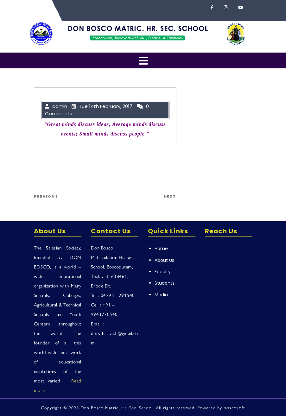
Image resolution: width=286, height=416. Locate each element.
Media (161, 295)
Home (161, 248)
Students (165, 283)
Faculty (163, 271)
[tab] (143, 61)
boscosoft (234, 407)
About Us (164, 260)
